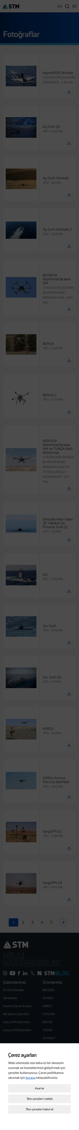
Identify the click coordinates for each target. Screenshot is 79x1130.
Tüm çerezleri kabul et (39, 1100)
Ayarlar (39, 1079)
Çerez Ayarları (39, 1123)
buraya (30, 1069)
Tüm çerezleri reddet (40, 1090)
